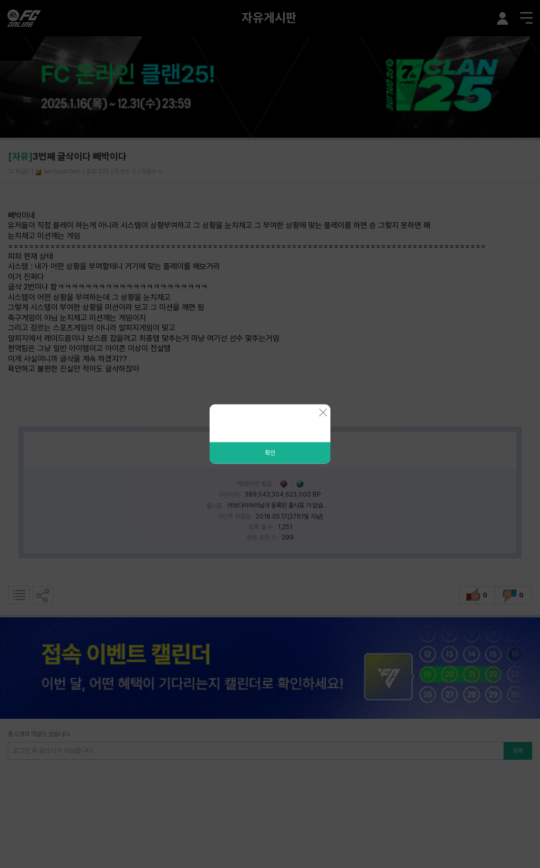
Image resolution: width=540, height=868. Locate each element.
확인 (270, 453)
